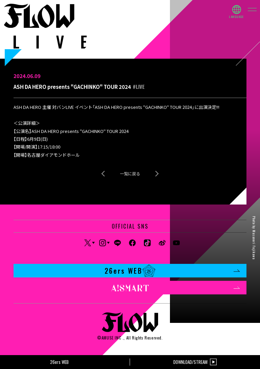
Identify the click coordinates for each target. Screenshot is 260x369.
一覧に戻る (130, 173)
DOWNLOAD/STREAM (195, 362)
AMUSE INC (111, 338)
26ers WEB (172, 270)
